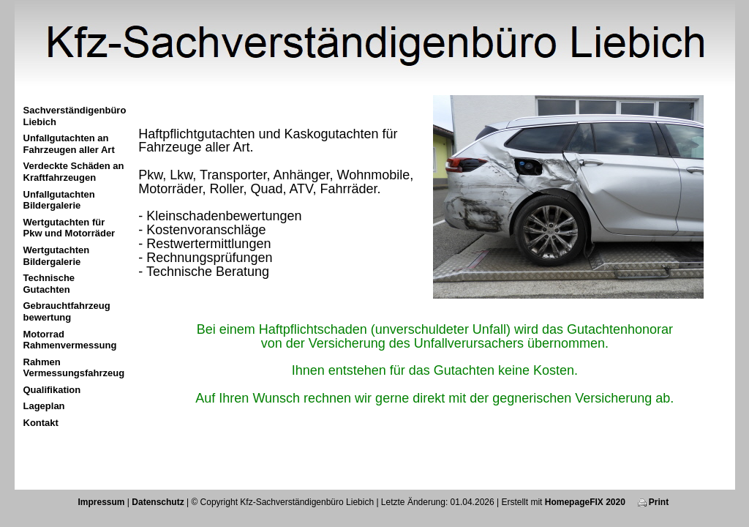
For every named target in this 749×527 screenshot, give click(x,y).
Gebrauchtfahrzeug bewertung (66, 311)
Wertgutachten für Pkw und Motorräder (69, 228)
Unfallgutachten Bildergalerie (59, 200)
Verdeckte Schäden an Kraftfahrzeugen (73, 171)
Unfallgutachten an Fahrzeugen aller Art (69, 143)
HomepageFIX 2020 (585, 502)
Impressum (101, 502)
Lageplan (44, 405)
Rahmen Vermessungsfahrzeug (74, 367)
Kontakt (41, 422)
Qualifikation (52, 389)
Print (653, 502)
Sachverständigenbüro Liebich (75, 116)
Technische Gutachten (49, 283)
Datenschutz (158, 502)
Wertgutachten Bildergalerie (56, 255)
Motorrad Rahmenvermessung (70, 340)
